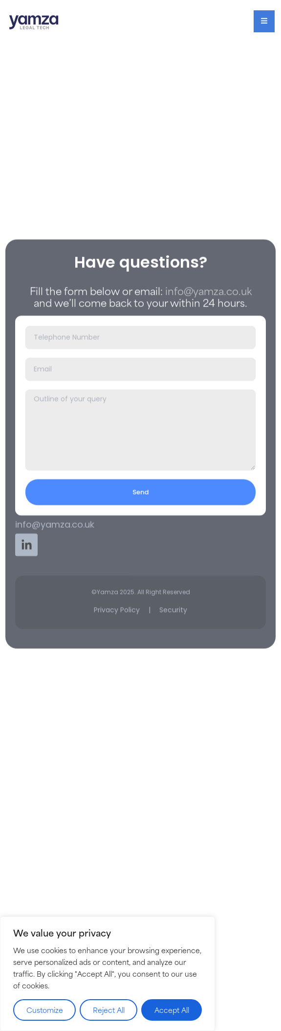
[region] (107, 973)
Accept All (171, 1009)
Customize (44, 1009)
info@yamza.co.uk (208, 357)
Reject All (109, 1009)
